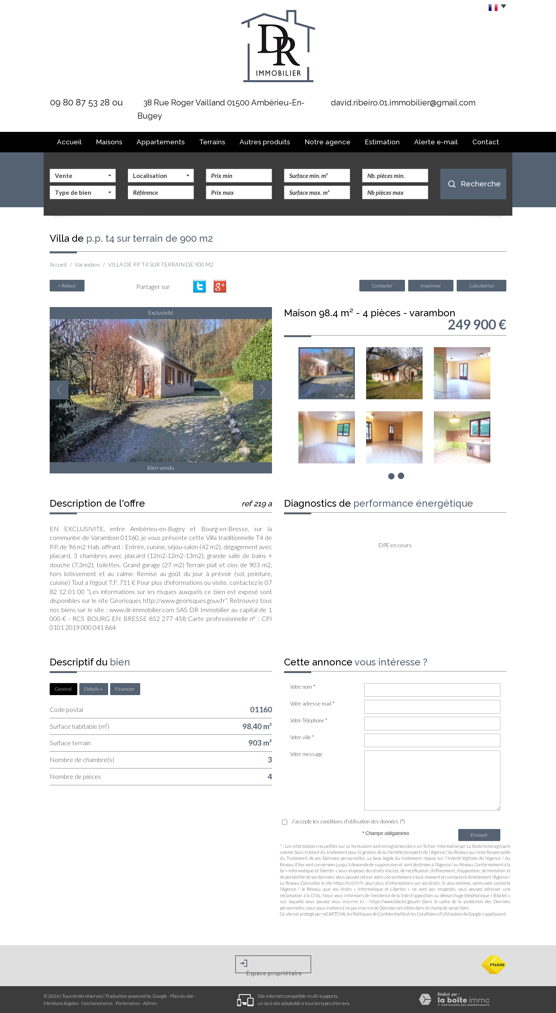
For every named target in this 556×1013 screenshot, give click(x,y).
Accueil (69, 142)
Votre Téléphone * (308, 720)
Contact (485, 142)
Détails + (93, 689)
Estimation (382, 142)
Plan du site (181, 996)
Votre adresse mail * (312, 703)
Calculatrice (481, 286)
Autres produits (265, 142)
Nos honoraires (97, 1003)
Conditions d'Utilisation (439, 913)
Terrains (212, 142)
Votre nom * (302, 686)
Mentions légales (61, 1003)
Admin (150, 1003)
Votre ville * (302, 737)
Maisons (109, 142)
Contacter (382, 286)
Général (63, 689)
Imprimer (431, 286)
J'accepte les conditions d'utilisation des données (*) (348, 821)
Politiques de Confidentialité (379, 913)
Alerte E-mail (436, 142)
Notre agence (328, 142)
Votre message (306, 754)
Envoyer (479, 835)
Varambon (87, 264)
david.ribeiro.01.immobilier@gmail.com (403, 102)
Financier (125, 689)
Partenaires (128, 1003)
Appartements (161, 142)
